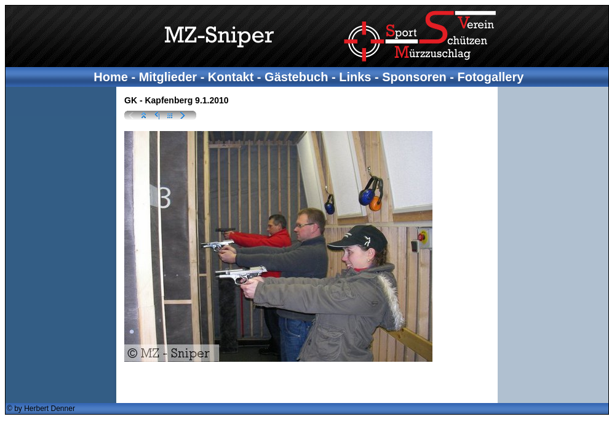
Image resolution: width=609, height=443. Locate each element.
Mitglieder (168, 77)
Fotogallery (491, 77)
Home (111, 77)
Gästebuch (296, 77)
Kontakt (230, 77)
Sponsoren (414, 77)
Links (355, 77)
